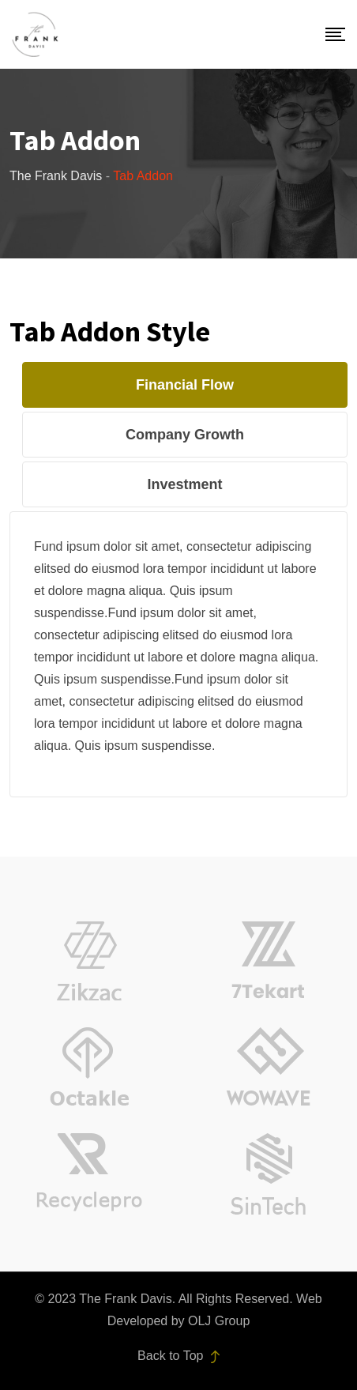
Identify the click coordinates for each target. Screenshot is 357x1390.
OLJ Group (219, 1321)
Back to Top (178, 1356)
